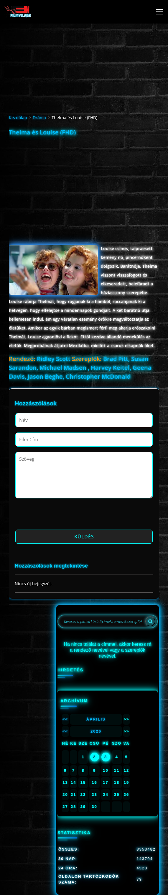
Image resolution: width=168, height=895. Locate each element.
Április (96, 719)
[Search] (150, 621)
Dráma (39, 117)
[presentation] (60, 515)
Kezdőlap (18, 117)
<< (65, 719)
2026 (95, 731)
